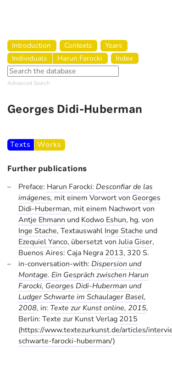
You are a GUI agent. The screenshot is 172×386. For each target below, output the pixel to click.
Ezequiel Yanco (42, 242)
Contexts (78, 45)
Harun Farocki (79, 58)
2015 (128, 319)
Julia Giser (135, 242)
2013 (114, 253)
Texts (20, 145)
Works (49, 145)
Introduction (31, 45)
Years (113, 45)
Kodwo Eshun (103, 220)
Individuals (29, 58)
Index (124, 58)
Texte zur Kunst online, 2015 (98, 308)
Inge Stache (37, 231)
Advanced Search (28, 83)
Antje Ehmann (41, 220)
